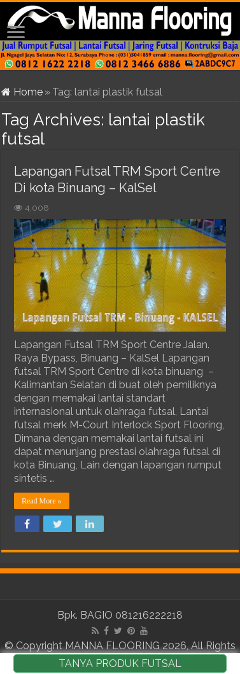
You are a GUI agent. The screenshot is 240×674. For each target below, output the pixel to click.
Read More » (42, 500)
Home (22, 92)
